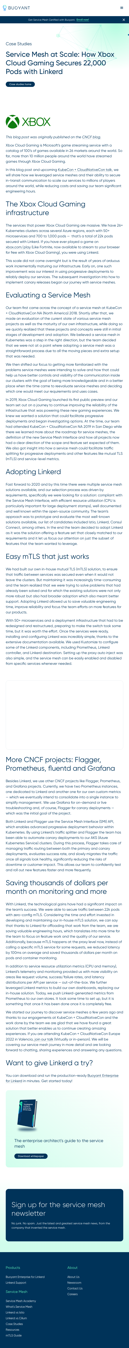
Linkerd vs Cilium (16, 1318)
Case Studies (14, 1324)
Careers (72, 1294)
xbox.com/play (18, 247)
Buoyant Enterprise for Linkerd (25, 1277)
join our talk (43, 1039)
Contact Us (74, 1288)
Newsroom (74, 1282)
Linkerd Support (16, 1282)
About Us (73, 1277)
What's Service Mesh (19, 1306)
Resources (12, 1329)
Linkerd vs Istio (15, 1312)
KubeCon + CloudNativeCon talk (85, 170)
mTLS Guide (14, 1335)
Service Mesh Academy (21, 1301)
